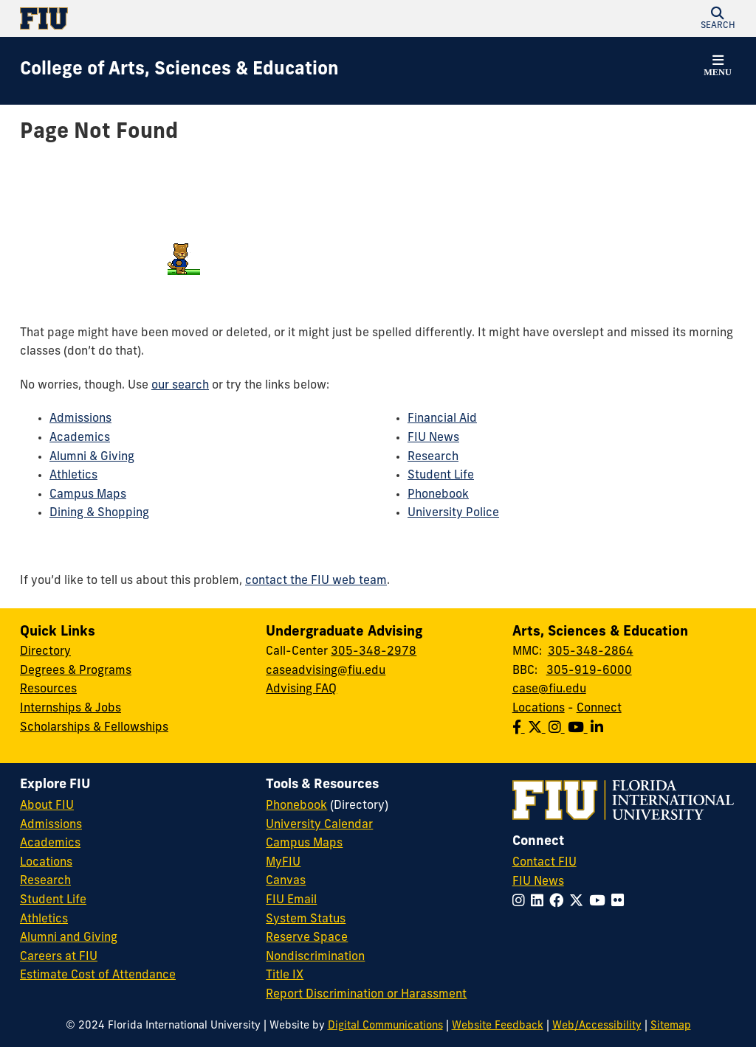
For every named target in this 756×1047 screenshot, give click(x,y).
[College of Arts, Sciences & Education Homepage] (179, 70)
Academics (79, 438)
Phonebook (438, 495)
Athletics (73, 475)
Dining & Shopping (99, 513)
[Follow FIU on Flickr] (620, 902)
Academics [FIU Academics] (50, 843)
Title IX (284, 975)
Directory (45, 652)
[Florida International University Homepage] (199, 18)
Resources (48, 689)
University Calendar (319, 825)
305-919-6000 (589, 671)
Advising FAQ (301, 689)
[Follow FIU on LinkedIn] (540, 902)
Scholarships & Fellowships (94, 728)
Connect (599, 708)
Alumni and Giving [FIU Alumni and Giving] (68, 938)
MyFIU (283, 863)
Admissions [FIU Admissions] (51, 825)
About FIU (47, 806)
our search (180, 386)
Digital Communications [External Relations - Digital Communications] (385, 1026)
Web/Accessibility (597, 1026)
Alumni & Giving (91, 457)
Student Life (441, 475)
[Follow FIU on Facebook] (559, 902)
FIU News (433, 438)
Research (433, 457)
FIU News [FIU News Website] (538, 882)
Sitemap (670, 1026)
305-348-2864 (590, 652)
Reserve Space (307, 938)
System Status (306, 919)
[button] (717, 18)
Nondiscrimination (315, 957)
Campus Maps (87, 495)
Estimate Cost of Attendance (98, 975)
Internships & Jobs (70, 708)
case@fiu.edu (549, 689)
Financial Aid (442, 419)
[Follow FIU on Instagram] (521, 902)
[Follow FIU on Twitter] (579, 902)
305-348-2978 (373, 652)
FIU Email (291, 900)
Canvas (286, 881)
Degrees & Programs (75, 671)
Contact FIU (544, 863)
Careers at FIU (58, 957)
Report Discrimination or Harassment (366, 995)
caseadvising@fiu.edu (325, 671)
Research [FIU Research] (45, 881)
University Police (453, 513)
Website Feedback (497, 1026)
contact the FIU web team (316, 581)
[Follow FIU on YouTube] (600, 902)
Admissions (80, 419)
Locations (538, 708)
